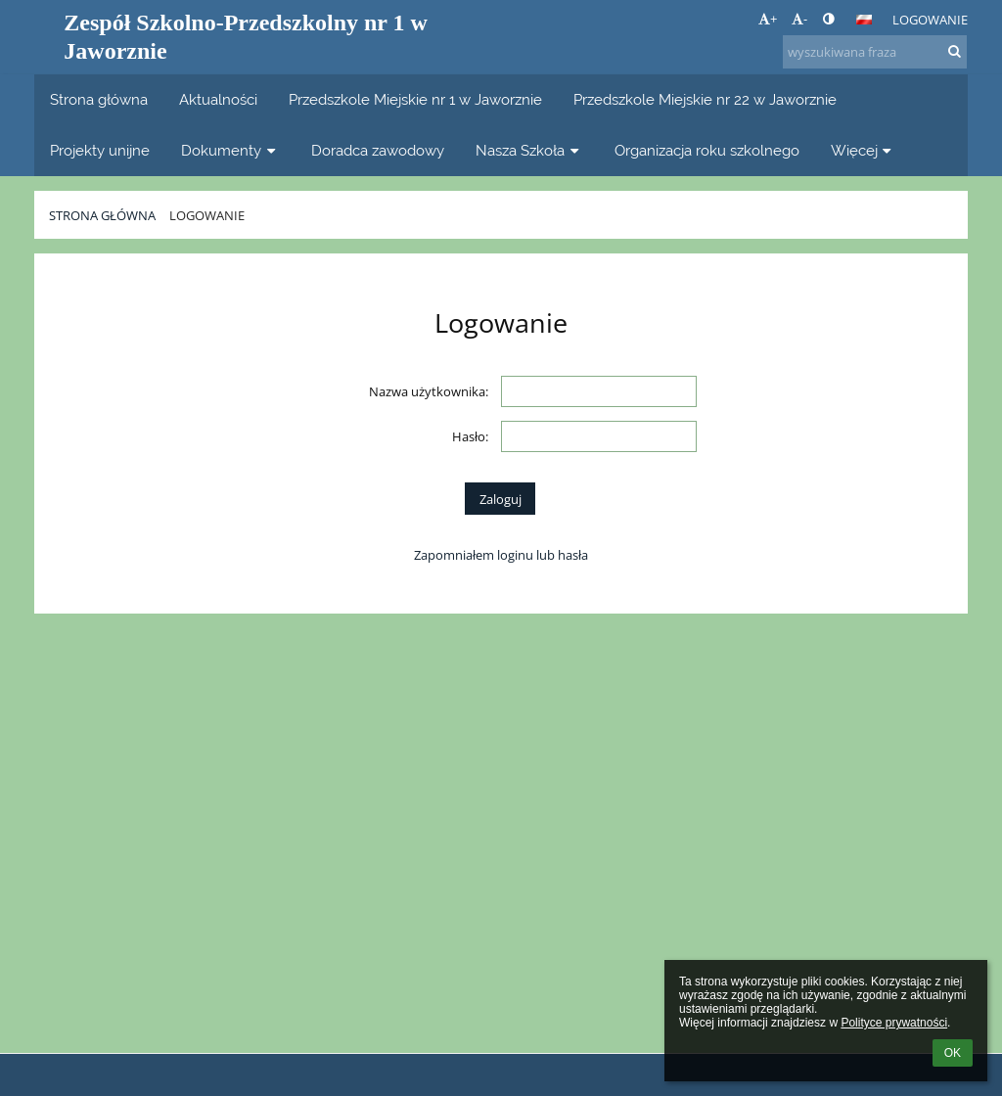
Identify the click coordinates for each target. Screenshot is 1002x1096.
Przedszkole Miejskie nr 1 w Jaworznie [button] (415, 99)
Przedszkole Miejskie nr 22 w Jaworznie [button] (705, 99)
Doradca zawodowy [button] (377, 150)
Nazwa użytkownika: (428, 391)
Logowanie (930, 19)
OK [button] (952, 1053)
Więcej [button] (863, 150)
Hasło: (470, 436)
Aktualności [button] (218, 99)
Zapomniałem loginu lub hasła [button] (501, 555)
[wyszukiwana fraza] (875, 51)
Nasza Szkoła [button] (529, 150)
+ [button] (767, 18)
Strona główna (102, 215)
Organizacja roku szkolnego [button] (707, 150)
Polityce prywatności (894, 1022)
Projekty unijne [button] (100, 150)
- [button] (799, 18)
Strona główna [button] (99, 99)
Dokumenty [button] (230, 150)
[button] (864, 19)
